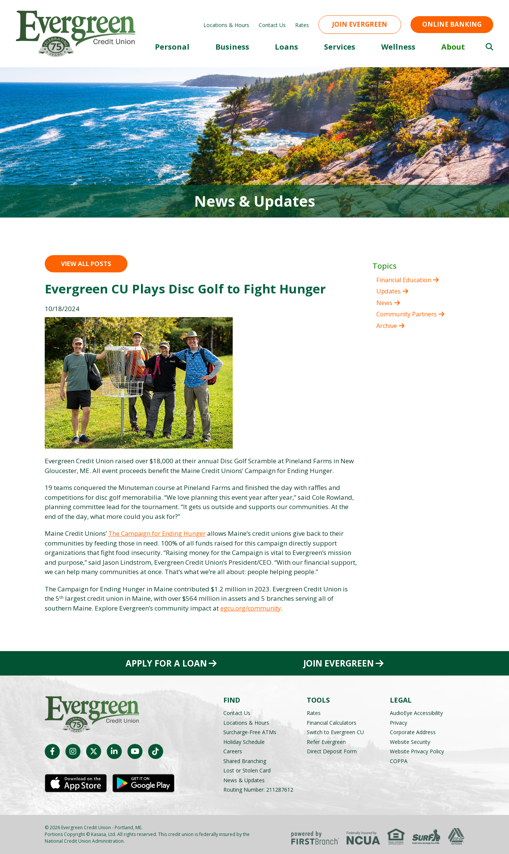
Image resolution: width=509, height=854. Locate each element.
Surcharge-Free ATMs (249, 732)
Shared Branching (244, 761)
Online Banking (452, 24)
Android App (143, 783)
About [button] (453, 47)
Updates (389, 291)
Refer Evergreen (326, 741)
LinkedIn (114, 751)
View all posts (86, 263)
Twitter (93, 751)
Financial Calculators (331, 722)
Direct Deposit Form (332, 751)
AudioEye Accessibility (416, 712)
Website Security (410, 741)
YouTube (134, 751)
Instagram (72, 751)
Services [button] (339, 47)
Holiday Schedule (244, 741)
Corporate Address (413, 732)
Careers (232, 751)
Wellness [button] (398, 47)
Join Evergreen (359, 24)
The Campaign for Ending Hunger (158, 533)
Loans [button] (286, 47)
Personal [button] (172, 47)
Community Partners (407, 314)
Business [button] (232, 47)
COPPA (399, 761)
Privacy (398, 722)
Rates (302, 25)
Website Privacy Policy (417, 751)
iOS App (76, 783)
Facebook (52, 751)
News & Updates (244, 780)
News (384, 302)
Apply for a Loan (165, 663)
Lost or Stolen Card (247, 770)
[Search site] (489, 47)
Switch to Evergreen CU (335, 732)
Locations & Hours (226, 25)
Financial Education (405, 279)
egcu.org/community (251, 608)
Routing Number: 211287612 (258, 789)
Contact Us (272, 25)
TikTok (155, 751)
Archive (387, 325)
